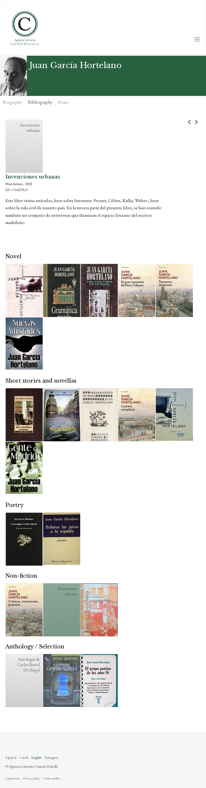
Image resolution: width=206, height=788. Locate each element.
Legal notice (12, 778)
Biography (12, 102)
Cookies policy (51, 778)
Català (23, 757)
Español (10, 757)
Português (51, 757)
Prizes (63, 102)
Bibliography (40, 102)
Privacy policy (31, 778)
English (36, 757)
